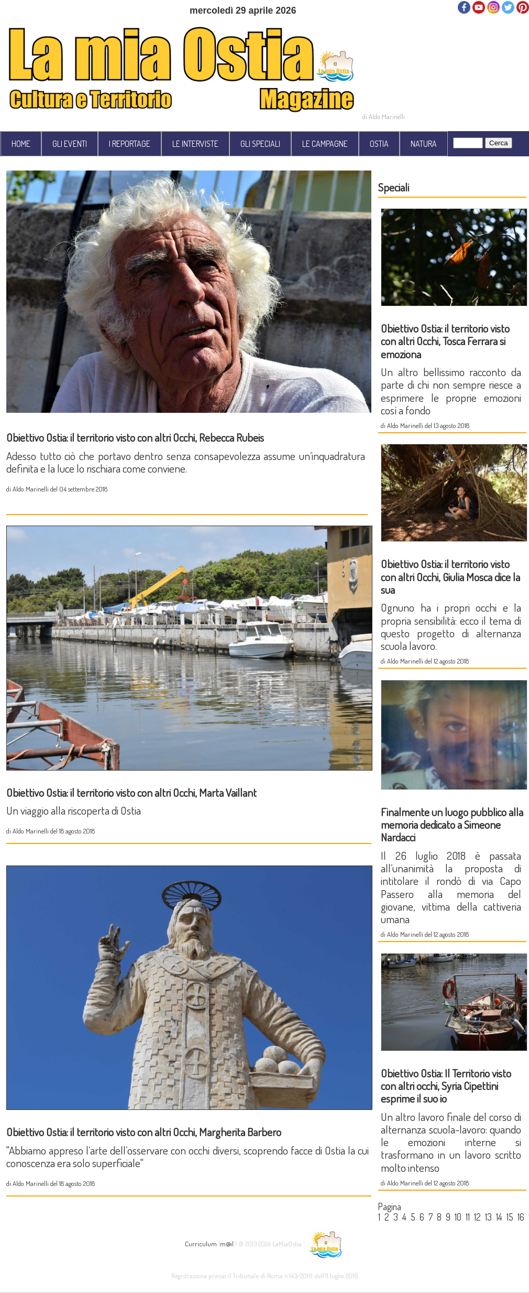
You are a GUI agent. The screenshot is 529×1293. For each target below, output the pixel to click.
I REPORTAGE (129, 143)
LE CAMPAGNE (325, 143)
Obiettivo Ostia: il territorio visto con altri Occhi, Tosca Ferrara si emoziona (445, 341)
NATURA (424, 143)
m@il (227, 1242)
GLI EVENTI (69, 143)
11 (468, 1217)
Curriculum (201, 1242)
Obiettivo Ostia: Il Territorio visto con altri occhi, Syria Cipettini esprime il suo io (446, 1086)
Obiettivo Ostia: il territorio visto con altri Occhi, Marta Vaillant (131, 792)
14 (499, 1217)
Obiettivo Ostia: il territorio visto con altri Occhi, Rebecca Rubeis (135, 437)
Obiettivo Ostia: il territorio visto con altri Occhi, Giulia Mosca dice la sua (450, 576)
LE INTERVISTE (195, 143)
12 (477, 1217)
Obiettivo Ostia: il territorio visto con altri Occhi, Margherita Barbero (143, 1132)
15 (509, 1217)
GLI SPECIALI (260, 143)
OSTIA (379, 143)
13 (488, 1217)
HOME (21, 143)
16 (520, 1217)
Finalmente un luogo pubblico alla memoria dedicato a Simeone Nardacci (452, 825)
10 (458, 1217)
